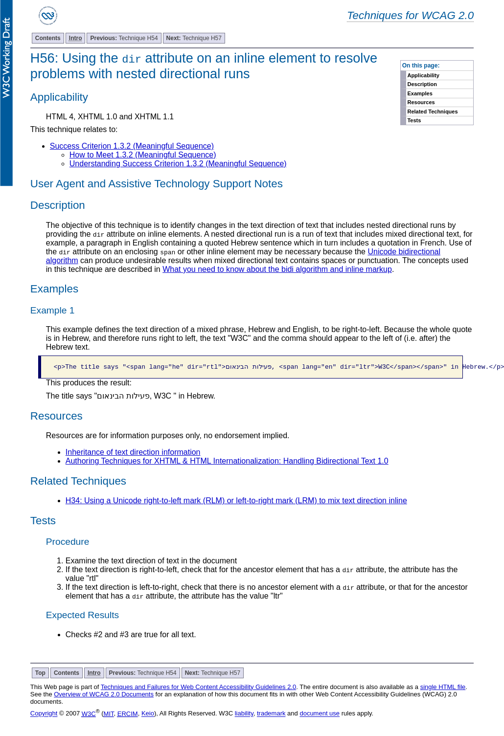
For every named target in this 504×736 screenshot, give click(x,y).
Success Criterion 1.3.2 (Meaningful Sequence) (132, 146)
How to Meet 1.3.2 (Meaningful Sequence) (142, 155)
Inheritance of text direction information (133, 452)
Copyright (44, 713)
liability (244, 713)
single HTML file (443, 687)
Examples (419, 93)
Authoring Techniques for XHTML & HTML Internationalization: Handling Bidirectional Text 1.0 (227, 461)
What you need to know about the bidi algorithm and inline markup (277, 269)
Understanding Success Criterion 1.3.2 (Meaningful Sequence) (178, 163)
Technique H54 (124, 38)
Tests (414, 120)
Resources (421, 102)
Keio (147, 713)
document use (319, 713)
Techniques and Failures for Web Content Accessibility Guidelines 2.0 (198, 687)
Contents (48, 38)
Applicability (423, 75)
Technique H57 (194, 38)
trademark (271, 713)
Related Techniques (432, 111)
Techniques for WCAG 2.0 (410, 15)
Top (40, 672)
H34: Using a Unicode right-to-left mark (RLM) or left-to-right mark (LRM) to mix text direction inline (236, 500)
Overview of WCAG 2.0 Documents (104, 694)
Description (422, 84)
